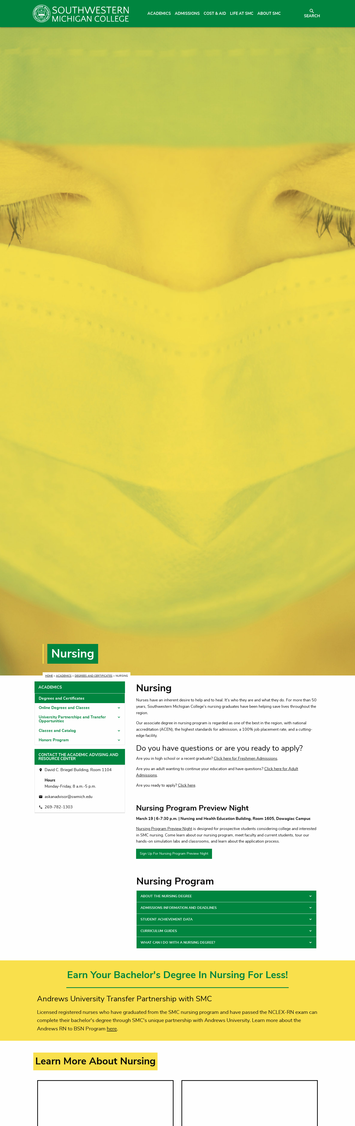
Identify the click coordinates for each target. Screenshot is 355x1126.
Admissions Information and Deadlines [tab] (179, 908)
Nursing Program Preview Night (164, 829)
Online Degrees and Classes (64, 708)
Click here (186, 785)
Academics (63, 676)
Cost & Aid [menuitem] (215, 14)
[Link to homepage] (81, 13)
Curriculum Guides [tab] (159, 931)
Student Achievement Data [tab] (167, 919)
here (112, 1028)
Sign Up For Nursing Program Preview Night (174, 853)
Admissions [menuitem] (187, 14)
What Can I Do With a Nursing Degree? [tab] (178, 942)
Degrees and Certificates (93, 676)
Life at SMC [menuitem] (241, 14)
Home (49, 676)
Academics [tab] (50, 687)
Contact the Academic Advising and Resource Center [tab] (78, 757)
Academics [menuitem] (159, 14)
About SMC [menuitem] (269, 14)
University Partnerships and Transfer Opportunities (72, 719)
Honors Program (54, 740)
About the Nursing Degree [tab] (166, 896)
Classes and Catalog (57, 731)
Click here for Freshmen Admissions (245, 759)
